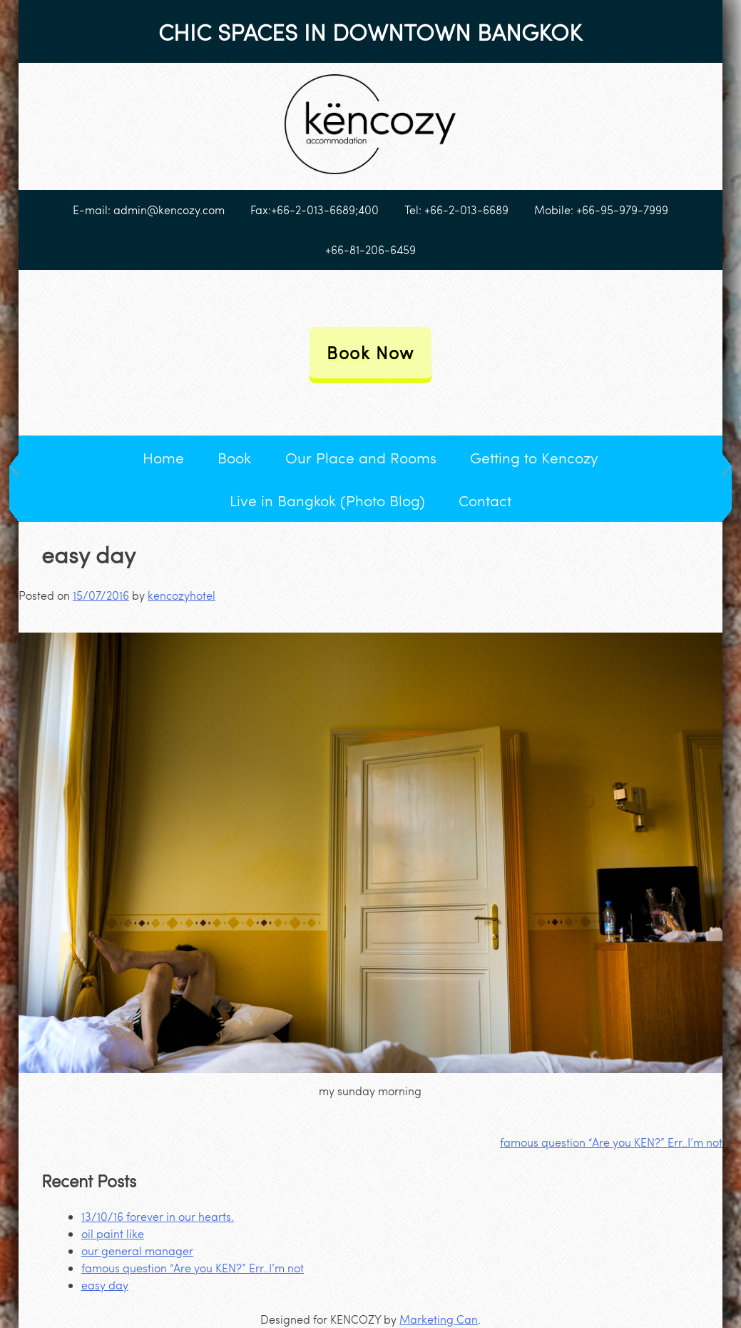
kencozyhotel (181, 595)
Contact (485, 500)
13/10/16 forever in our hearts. (157, 1216)
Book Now (370, 352)
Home (163, 457)
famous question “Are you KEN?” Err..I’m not (611, 1142)
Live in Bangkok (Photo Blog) (327, 500)
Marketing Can (438, 1319)
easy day (104, 1284)
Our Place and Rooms (360, 457)
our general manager (137, 1250)
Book (234, 457)
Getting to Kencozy (534, 457)
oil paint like (112, 1233)
